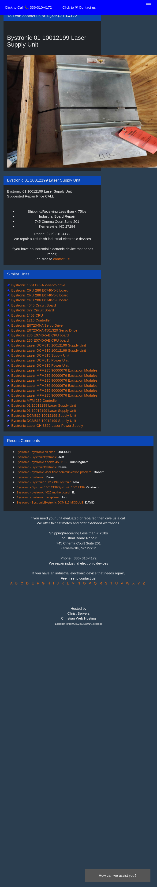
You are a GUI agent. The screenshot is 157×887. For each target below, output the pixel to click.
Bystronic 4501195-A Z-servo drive (37, 285)
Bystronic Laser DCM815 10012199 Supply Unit (48, 345)
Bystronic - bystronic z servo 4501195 (42, 462)
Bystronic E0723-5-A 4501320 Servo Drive (43, 330)
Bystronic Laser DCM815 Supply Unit (39, 355)
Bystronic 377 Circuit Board (32, 310)
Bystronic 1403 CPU (26, 315)
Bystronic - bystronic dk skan (36, 452)
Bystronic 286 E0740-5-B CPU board (39, 335)
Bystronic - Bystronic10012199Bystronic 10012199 (50, 487)
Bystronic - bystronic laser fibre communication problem (54, 472)
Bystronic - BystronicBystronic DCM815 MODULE (49, 502)
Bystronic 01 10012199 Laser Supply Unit (43, 405)
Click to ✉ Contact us (79, 7)
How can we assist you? (118, 875)
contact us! (61, 259)
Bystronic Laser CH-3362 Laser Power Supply (46, 425)
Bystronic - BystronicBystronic (36, 457)
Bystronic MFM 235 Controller (34, 400)
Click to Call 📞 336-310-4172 (28, 7)
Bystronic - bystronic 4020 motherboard (43, 492)
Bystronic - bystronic (30, 477)
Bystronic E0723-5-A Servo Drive (36, 325)
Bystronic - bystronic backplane (38, 497)
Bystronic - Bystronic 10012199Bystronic (43, 482)
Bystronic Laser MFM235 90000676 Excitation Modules (53, 370)
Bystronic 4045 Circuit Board (33, 305)
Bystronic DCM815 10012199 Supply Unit (43, 415)
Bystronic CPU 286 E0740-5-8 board (39, 290)
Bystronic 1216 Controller (30, 320)
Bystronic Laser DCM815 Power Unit (39, 360)
